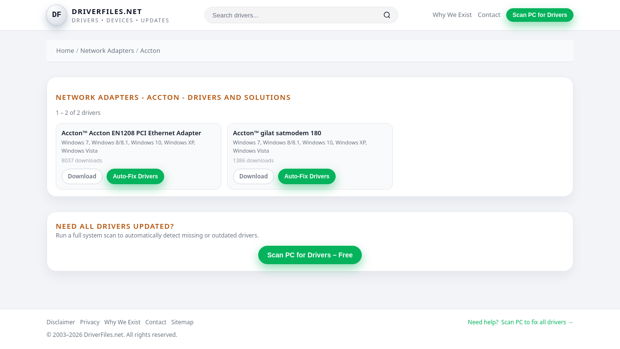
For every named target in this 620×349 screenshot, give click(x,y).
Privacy (89, 322)
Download (82, 176)
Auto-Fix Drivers (135, 176)
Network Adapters (107, 50)
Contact (489, 14)
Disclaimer (60, 322)
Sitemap (182, 322)
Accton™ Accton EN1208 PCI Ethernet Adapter (132, 132)
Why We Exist (452, 14)
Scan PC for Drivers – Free (310, 255)
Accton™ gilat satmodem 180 (277, 132)
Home (65, 50)
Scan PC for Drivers (539, 15)
